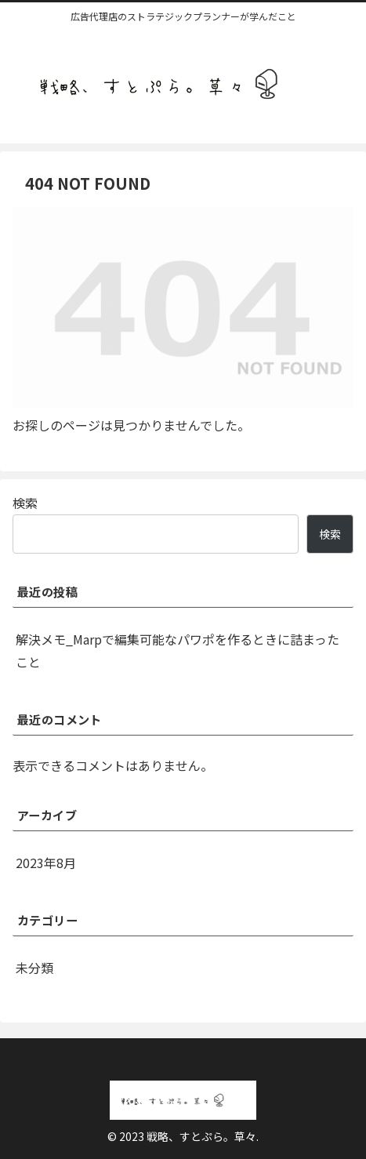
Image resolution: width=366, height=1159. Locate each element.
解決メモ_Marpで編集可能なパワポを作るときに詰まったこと (177, 650)
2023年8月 (46, 862)
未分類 (34, 967)
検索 (25, 502)
